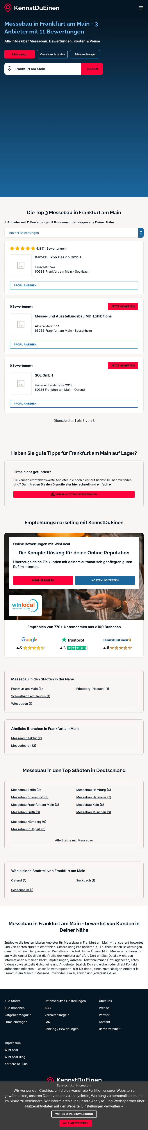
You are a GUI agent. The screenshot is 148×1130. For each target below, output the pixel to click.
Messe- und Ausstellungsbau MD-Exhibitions (73, 316)
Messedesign (23, 745)
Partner (104, 1015)
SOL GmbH (44, 375)
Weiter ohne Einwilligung (74, 1114)
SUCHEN (92, 68)
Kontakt (104, 1022)
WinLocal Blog (14, 1057)
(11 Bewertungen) (54, 248)
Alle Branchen (14, 1008)
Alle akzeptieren (75, 1123)
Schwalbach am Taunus (30, 696)
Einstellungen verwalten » (102, 1106)
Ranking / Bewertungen (61, 1029)
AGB (48, 1008)
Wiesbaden (21, 703)
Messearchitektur (26, 738)
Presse (104, 1008)
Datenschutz (54, 1001)
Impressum (12, 1043)
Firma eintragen (15, 1022)
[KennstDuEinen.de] (31, 8)
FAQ (47, 1022)
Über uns (105, 1001)
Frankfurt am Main (27, 688)
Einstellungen (76, 1001)
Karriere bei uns (16, 1064)
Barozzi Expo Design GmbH (58, 257)
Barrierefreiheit (110, 1029)
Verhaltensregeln (57, 1015)
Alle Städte (12, 1001)
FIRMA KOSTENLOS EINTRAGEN (74, 494)
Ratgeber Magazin (17, 1015)
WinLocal (11, 1050)
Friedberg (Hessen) (92, 688)
